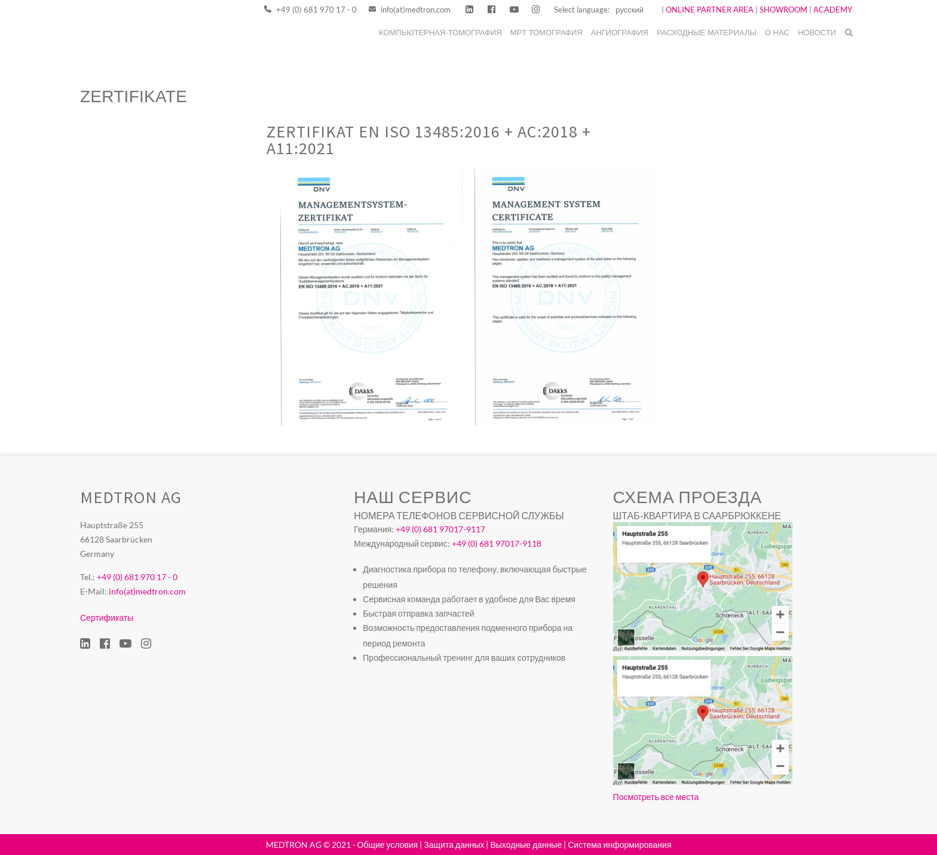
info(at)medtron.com (410, 9)
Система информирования (619, 844)
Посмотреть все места (656, 797)
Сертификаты (106, 617)
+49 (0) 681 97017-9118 (496, 543)
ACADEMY (832, 9)
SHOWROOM (783, 9)
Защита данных (454, 844)
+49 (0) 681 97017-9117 (440, 529)
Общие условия (387, 844)
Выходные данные (526, 844)
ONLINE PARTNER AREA (709, 9)
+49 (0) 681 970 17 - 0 (310, 9)
